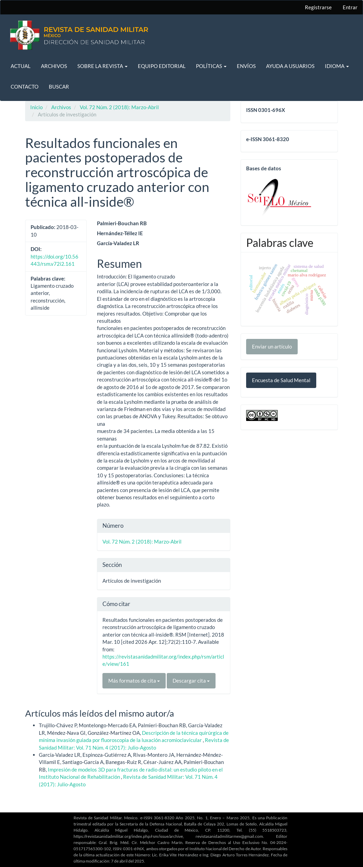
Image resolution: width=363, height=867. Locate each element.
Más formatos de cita (134, 680)
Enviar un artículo (272, 346)
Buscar (59, 86)
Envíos (246, 66)
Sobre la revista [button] (102, 66)
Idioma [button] (337, 66)
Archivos (54, 66)
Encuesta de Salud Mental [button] (281, 380)
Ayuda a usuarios (290, 66)
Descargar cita (191, 680)
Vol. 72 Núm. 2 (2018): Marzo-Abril (119, 107)
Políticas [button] (211, 66)
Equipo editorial (162, 66)
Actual (21, 66)
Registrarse (318, 7)
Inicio (36, 107)
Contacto (24, 86)
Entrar (350, 7)
